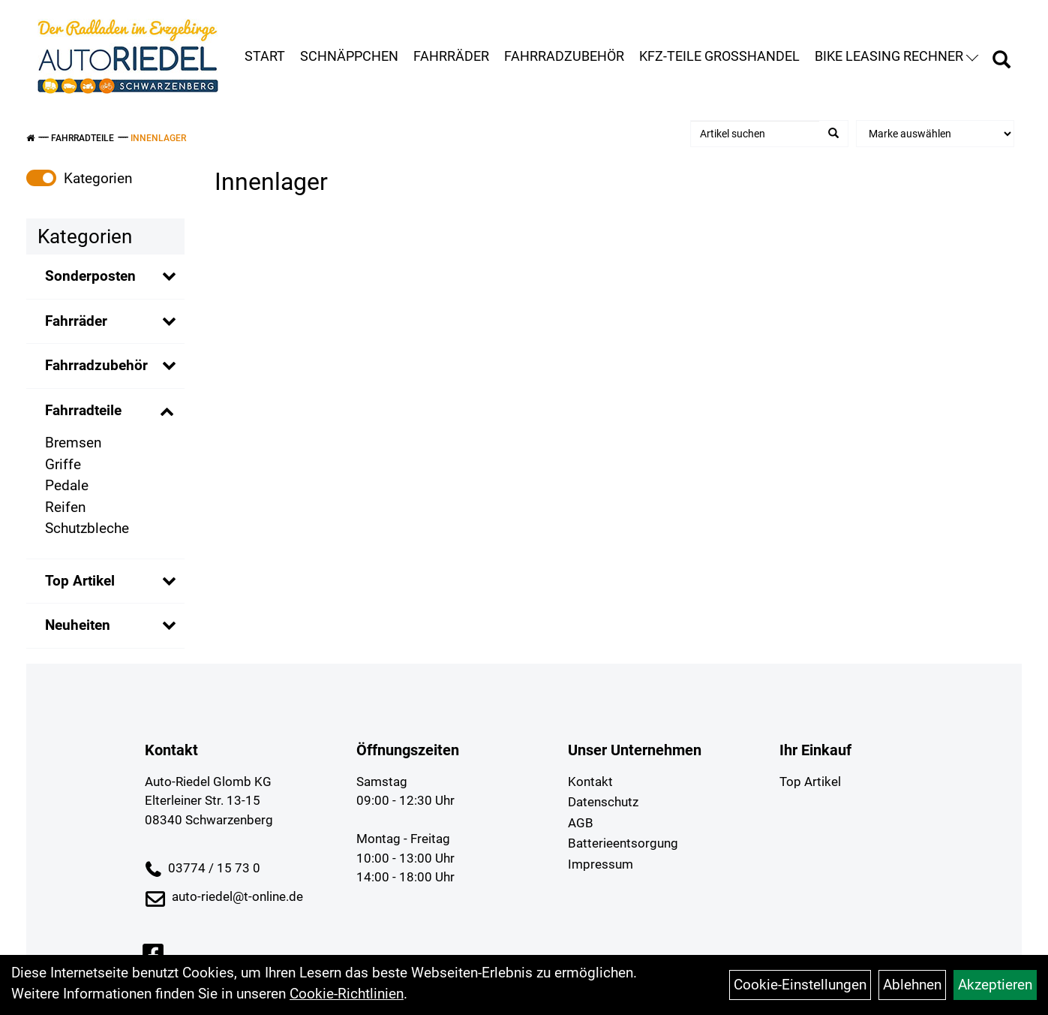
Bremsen (73, 442)
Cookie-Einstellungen (800, 984)
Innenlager (158, 138)
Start (265, 56)
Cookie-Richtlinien (347, 993)
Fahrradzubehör (564, 56)
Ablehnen (912, 984)
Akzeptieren (995, 984)
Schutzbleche (87, 528)
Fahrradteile (82, 138)
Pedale (67, 485)
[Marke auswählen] (935, 133)
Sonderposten (90, 276)
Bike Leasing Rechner (896, 56)
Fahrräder (451, 56)
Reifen (65, 507)
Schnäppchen (349, 56)
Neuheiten (77, 625)
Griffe (63, 464)
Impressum (600, 864)
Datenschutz (603, 801)
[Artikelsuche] (1001, 61)
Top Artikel (80, 580)
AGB (580, 822)
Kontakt (590, 781)
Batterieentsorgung (623, 843)
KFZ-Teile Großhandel (719, 56)
